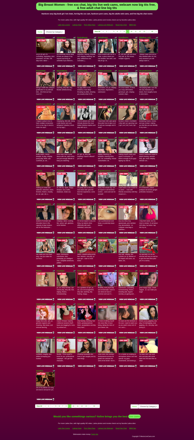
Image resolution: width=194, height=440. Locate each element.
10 (131, 31)
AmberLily (81, 304)
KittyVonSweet (41, 304)
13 (144, 31)
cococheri (142, 171)
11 (135, 31)
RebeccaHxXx (123, 137)
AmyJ (100, 204)
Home (40, 32)
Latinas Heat (76, 25)
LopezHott (60, 171)
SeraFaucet (81, 171)
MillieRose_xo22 (145, 37)
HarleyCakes (143, 337)
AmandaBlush (62, 204)
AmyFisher (122, 304)
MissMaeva (102, 337)
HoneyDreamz (103, 37)
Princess (39, 171)
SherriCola (60, 137)
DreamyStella (41, 71)
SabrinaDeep (61, 37)
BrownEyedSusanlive (43, 204)
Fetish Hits (94, 434)
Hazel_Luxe (143, 271)
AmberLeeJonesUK (105, 71)
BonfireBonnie (82, 37)
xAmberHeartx (82, 71)
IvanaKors (39, 371)
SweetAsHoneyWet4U (43, 104)
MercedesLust (124, 171)
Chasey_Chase (144, 304)
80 (152, 31)
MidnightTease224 (42, 337)
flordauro (122, 204)
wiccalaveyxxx (103, 137)
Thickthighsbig (103, 237)
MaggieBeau (143, 137)
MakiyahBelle (61, 304)
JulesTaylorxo (41, 137)
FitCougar (142, 237)
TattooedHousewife (84, 137)
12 (140, 31)
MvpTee (39, 271)
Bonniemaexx (82, 337)
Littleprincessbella (63, 237)
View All (97, 31)
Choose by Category (54, 32)
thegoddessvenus (104, 171)
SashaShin (122, 337)
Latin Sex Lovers (64, 25)
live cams (134, 416)
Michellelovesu (103, 271)
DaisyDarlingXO (124, 271)
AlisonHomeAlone (63, 104)
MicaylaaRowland (145, 71)
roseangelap (81, 237)
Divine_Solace (82, 271)
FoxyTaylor (60, 271)
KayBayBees (81, 204)
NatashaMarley (62, 71)
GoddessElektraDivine (126, 104)
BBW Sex (132, 25)
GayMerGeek (61, 337)
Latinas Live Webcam (105, 25)
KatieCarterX (40, 37)
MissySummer (124, 71)
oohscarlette (123, 237)
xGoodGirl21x (41, 237)
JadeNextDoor (144, 204)
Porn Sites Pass (89, 25)
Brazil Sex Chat (121, 25)
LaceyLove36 (143, 104)
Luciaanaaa (81, 104)
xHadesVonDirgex (104, 304)
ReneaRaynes (123, 37)
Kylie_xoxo (102, 104)
